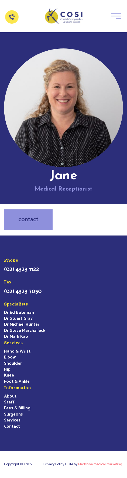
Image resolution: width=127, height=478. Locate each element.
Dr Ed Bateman (19, 313)
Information (17, 387)
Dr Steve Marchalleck (24, 331)
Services (13, 342)
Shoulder (13, 364)
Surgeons (13, 414)
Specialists (16, 304)
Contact (12, 427)
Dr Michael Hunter (21, 325)
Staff (9, 402)
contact (28, 219)
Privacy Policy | (55, 464)
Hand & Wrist (17, 351)
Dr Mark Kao (16, 337)
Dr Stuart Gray (18, 319)
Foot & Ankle (17, 382)
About (10, 396)
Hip (7, 369)
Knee (9, 375)
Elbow (10, 357)
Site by (95, 464)
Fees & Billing (17, 408)
